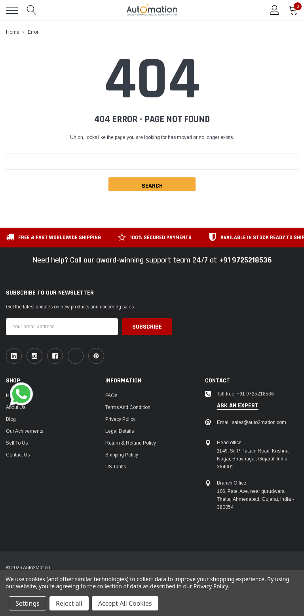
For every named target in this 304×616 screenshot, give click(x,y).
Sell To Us (17, 443)
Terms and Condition (127, 407)
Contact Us (18, 455)
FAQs (111, 395)
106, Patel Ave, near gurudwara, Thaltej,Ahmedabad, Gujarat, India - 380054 (255, 499)
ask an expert (237, 406)
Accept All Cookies (125, 603)
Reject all (69, 603)
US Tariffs (115, 467)
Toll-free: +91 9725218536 (245, 394)
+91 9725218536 (245, 260)
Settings (27, 603)
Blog (11, 419)
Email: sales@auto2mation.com (251, 422)
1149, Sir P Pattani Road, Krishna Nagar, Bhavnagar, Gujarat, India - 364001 (253, 459)
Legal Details (119, 431)
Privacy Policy (120, 419)
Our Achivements (24, 431)
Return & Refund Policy (130, 443)
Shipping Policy (121, 455)
